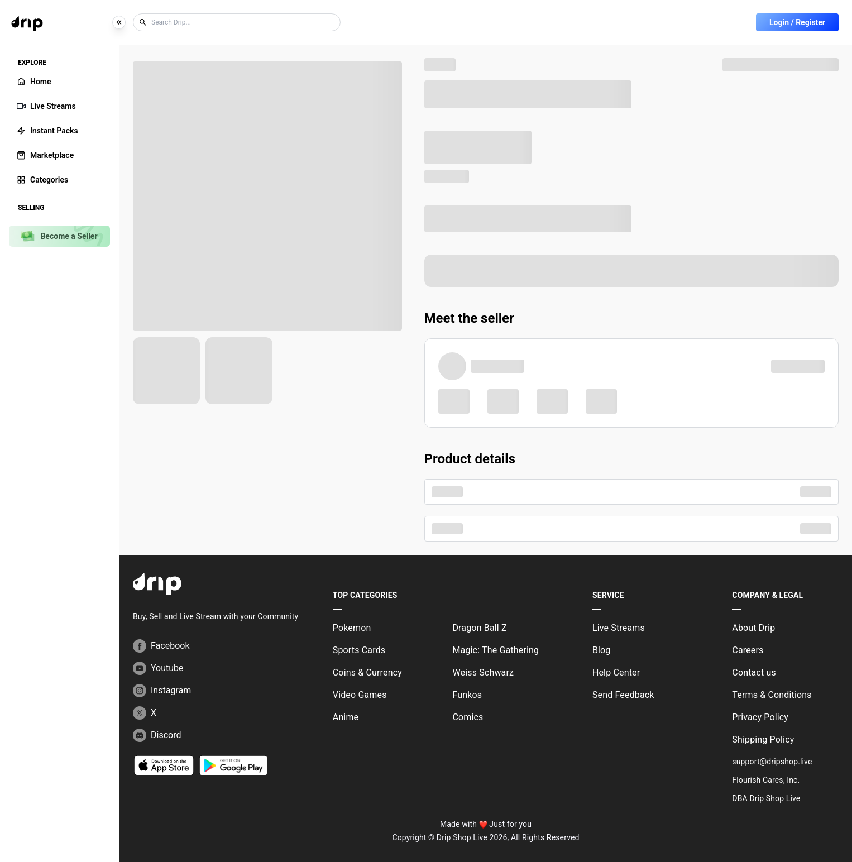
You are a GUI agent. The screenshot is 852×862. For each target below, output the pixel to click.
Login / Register (797, 22)
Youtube (158, 668)
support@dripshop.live (772, 761)
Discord (157, 735)
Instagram (162, 690)
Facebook (161, 646)
